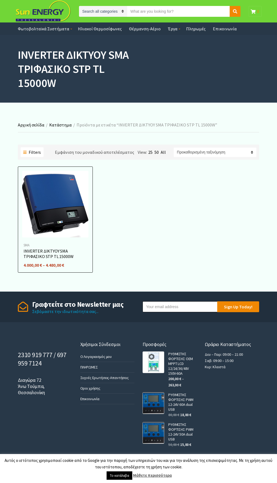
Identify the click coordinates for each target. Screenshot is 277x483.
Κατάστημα (60, 125)
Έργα (172, 28)
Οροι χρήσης (90, 388)
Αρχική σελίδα (31, 125)
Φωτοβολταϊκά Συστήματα (43, 28)
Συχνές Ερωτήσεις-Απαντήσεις (104, 377)
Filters (32, 152)
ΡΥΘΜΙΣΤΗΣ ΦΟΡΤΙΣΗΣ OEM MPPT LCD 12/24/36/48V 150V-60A (180, 363)
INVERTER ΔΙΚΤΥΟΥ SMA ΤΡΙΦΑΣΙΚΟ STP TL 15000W (48, 253)
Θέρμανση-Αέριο (145, 28)
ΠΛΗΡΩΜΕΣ (89, 367)
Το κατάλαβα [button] (119, 475)
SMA (26, 245)
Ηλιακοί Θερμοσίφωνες (100, 28)
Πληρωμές (196, 28)
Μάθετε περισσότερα (152, 475)
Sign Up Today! (238, 306)
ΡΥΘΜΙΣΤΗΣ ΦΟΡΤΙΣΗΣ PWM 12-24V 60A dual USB (180, 402)
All (163, 152)
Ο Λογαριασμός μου (96, 356)
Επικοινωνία (225, 28)
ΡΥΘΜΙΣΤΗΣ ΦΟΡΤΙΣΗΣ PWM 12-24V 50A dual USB (180, 432)
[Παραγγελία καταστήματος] (215, 152)
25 (150, 152)
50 (156, 152)
